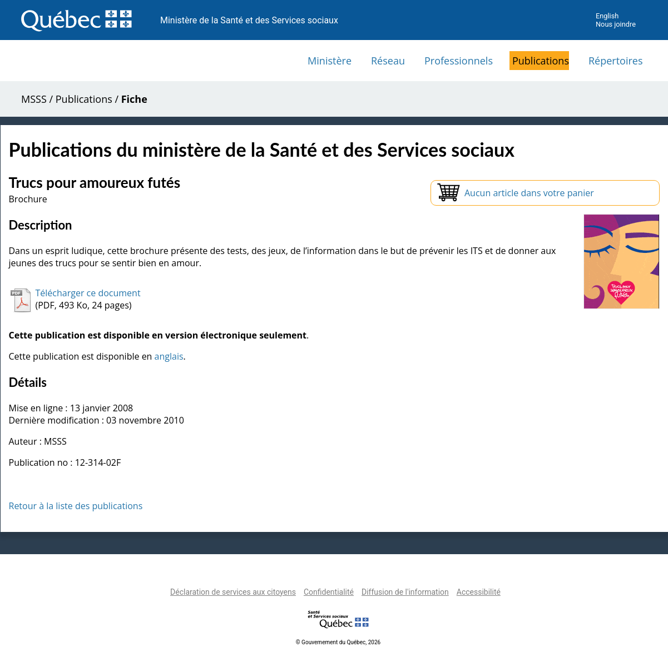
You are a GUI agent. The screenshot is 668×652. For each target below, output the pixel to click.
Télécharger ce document (88, 293)
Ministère (330, 60)
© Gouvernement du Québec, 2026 (338, 642)
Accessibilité (479, 592)
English (607, 16)
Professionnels (458, 60)
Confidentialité (329, 592)
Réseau (388, 60)
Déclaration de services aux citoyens (233, 592)
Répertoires (615, 60)
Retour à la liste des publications (76, 506)
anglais (169, 356)
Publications (540, 60)
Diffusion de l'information (405, 592)
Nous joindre (616, 24)
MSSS (34, 99)
